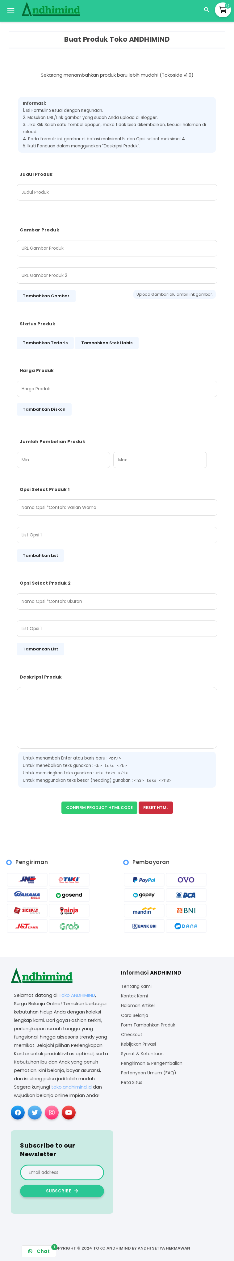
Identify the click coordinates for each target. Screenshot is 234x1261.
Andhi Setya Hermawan (164, 1248)
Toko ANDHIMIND (77, 995)
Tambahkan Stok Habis (106, 343)
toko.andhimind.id (71, 1087)
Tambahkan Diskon (44, 409)
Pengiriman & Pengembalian (151, 1063)
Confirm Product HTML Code (99, 807)
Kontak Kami (134, 996)
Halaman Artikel (138, 1006)
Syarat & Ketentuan (142, 1054)
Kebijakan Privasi (138, 1044)
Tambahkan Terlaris (45, 343)
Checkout (131, 1035)
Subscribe (62, 1191)
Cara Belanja (134, 1015)
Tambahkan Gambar (46, 296)
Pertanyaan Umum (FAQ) (148, 1073)
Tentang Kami (136, 986)
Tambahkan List (40, 555)
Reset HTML (155, 807)
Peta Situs (131, 1082)
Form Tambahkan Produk (148, 1025)
